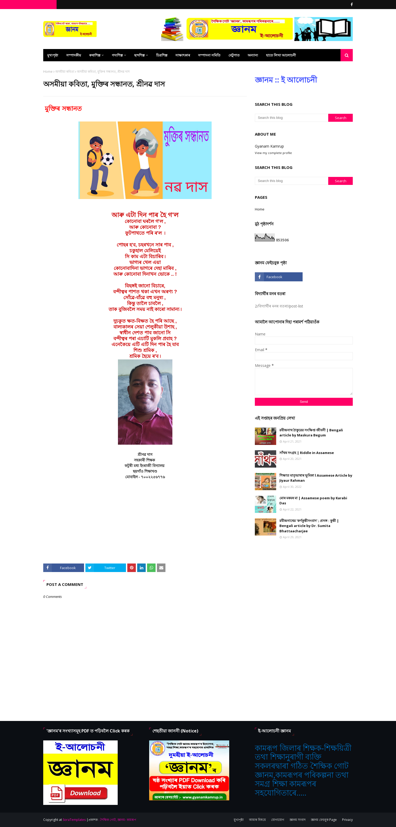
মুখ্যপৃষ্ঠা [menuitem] (52, 55)
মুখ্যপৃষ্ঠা (239, 819)
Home (48, 71)
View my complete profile (273, 153)
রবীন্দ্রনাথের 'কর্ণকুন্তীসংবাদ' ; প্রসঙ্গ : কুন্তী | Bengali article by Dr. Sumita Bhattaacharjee (309, 525)
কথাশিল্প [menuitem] (94, 55)
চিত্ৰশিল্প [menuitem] (161, 55)
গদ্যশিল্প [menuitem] (117, 55)
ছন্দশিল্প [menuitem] (139, 55)
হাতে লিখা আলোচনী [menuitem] (281, 55)
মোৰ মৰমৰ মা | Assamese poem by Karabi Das (313, 501)
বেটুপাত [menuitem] (234, 55)
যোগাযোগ (277, 819)
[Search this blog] (291, 118)
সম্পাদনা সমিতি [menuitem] (209, 55)
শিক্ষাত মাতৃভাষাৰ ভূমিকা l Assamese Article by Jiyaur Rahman (315, 478)
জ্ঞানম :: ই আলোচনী (286, 80)
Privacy (347, 819)
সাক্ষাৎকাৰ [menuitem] (182, 55)
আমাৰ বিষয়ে (257, 819)
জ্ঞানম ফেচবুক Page (324, 819)
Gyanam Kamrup (269, 146)
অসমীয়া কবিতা (64, 71)
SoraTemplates (74, 819)
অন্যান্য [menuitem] (253, 55)
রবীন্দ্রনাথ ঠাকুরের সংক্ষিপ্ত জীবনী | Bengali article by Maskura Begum (311, 433)
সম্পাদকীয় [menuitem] (73, 55)
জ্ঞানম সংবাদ (298, 819)
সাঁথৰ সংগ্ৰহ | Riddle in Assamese (306, 452)
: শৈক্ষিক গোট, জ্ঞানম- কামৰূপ (117, 819)
